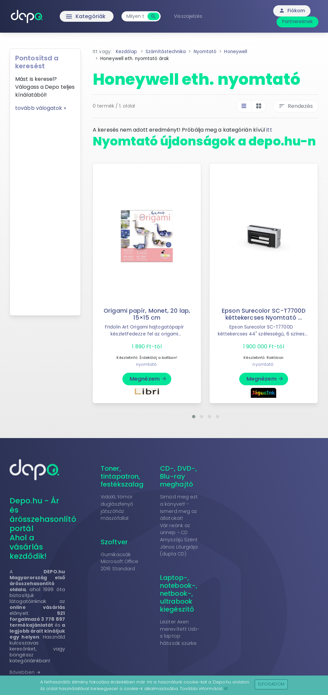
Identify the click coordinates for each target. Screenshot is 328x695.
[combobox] (135, 16)
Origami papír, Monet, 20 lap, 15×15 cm (147, 314)
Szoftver (114, 542)
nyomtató (146, 364)
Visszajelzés (188, 16)
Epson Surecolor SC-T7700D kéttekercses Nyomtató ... (264, 314)
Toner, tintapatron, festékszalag (122, 476)
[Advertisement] (45, 211)
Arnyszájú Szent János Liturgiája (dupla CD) (179, 546)
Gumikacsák (116, 554)
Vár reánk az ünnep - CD (175, 529)
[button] (194, 416)
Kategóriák (72, 16)
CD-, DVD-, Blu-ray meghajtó (178, 476)
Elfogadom (271, 684)
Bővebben (25, 672)
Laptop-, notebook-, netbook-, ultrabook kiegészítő (178, 593)
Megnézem (148, 379)
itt (269, 130)
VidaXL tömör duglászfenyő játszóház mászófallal (117, 507)
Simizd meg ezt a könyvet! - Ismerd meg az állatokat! (179, 507)
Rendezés (296, 106)
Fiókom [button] (292, 10)
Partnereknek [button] (297, 21)
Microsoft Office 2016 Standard (120, 565)
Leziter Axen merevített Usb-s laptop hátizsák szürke (180, 632)
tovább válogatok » (40, 108)
